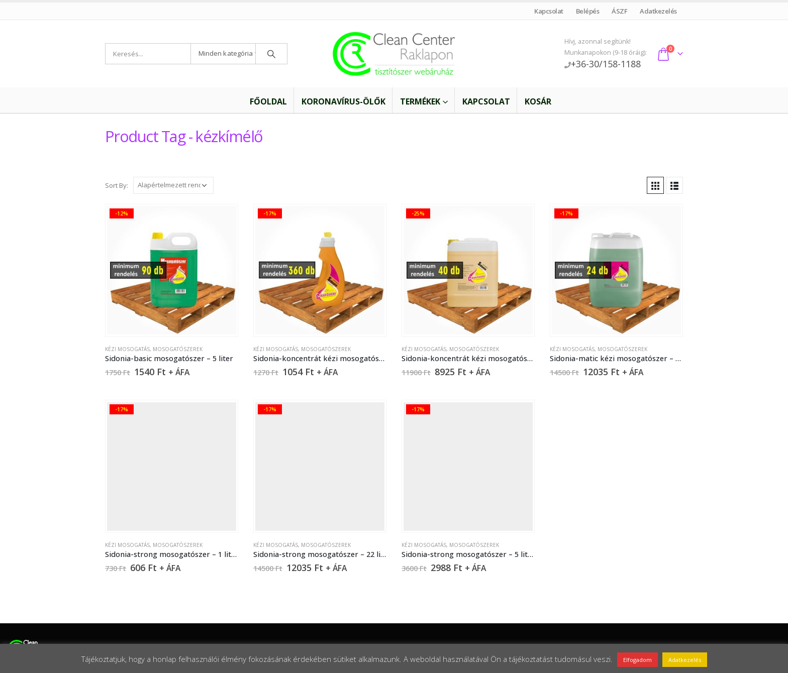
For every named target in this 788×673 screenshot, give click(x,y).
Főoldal (262, 101)
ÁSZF (620, 11)
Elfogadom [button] (637, 659)
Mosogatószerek (178, 349)
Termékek (420, 101)
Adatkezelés (658, 11)
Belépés (587, 11)
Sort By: (116, 185)
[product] (171, 270)
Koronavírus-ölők (343, 101)
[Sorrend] (173, 185)
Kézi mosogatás (127, 349)
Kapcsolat (549, 11)
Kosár (538, 101)
